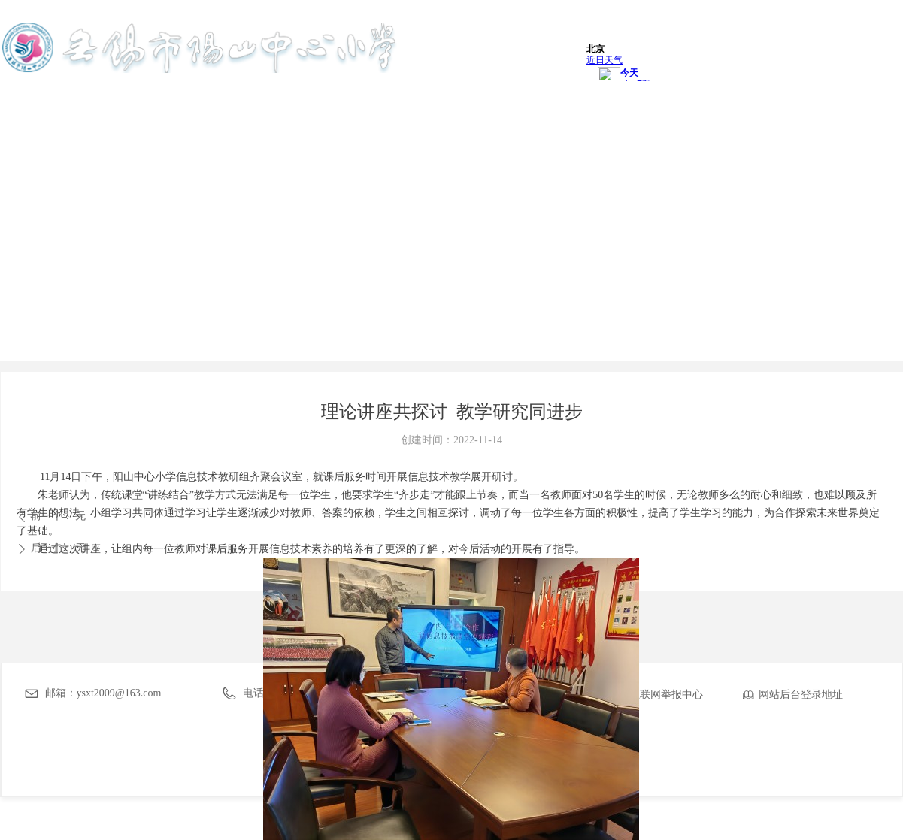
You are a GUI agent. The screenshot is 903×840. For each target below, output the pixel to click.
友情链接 (853, 116)
